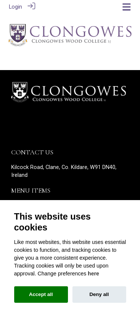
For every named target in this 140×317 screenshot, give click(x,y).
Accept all (41, 294)
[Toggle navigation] (126, 6)
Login (15, 7)
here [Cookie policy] (93, 274)
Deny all (99, 294)
